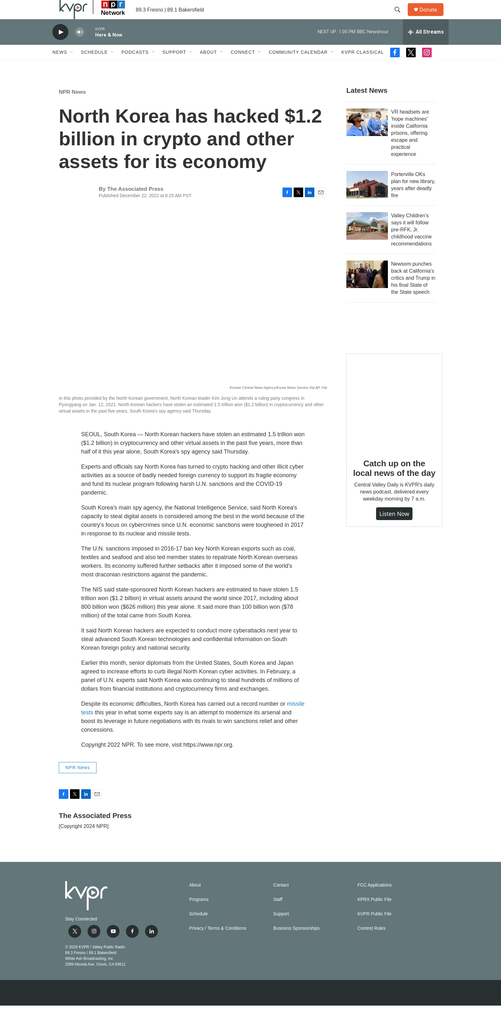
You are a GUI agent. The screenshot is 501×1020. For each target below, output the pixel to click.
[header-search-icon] (400, 17)
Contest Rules (372, 942)
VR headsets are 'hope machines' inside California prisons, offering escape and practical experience (410, 147)
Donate (432, 16)
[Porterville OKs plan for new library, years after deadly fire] (367, 199)
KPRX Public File (375, 914)
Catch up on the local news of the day (394, 482)
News (59, 66)
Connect (243, 66)
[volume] (79, 46)
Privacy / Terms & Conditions (217, 942)
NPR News (72, 106)
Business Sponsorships (296, 942)
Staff (277, 914)
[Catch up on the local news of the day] (394, 416)
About (208, 66)
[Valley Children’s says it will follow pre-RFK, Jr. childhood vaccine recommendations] (367, 240)
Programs (199, 914)
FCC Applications (375, 899)
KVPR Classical (362, 66)
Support (174, 66)
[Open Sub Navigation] (71, 66)
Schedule (94, 66)
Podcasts (135, 66)
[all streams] (426, 46)
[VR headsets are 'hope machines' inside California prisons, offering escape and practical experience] (367, 136)
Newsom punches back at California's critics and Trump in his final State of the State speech (413, 292)
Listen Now (394, 528)
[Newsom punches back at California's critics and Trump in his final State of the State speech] (367, 288)
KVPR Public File (375, 928)
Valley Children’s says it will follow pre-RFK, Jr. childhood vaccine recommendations (411, 244)
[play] (60, 46)
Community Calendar (298, 66)
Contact (281, 899)
